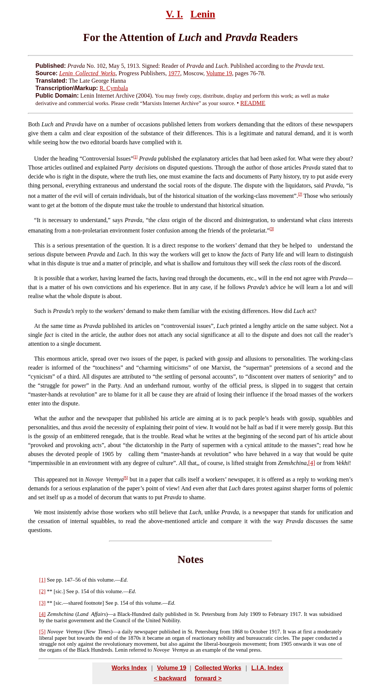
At (37, 326)
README (253, 103)
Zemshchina (60, 614)
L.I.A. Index (267, 668)
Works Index (129, 668)
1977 (174, 73)
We (38, 512)
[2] (300, 194)
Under (41, 158)
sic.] (60, 591)
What (40, 418)
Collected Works (218, 668)
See (51, 580)
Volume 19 (219, 73)
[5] (126, 478)
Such (40, 311)
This (39, 245)
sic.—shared (69, 603)
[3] (272, 229)
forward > (208, 678)
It (39, 220)
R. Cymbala (113, 88)
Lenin (202, 14)
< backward (170, 678)
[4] (311, 463)
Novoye (55, 632)
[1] (135, 157)
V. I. (174, 14)
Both (34, 124)
